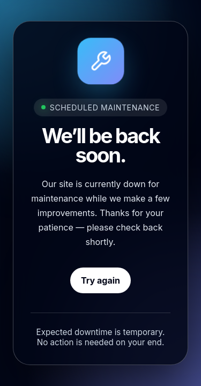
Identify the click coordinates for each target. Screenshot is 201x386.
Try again (100, 280)
